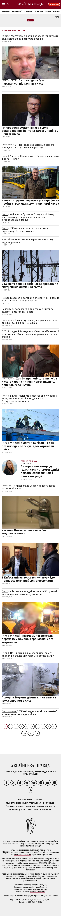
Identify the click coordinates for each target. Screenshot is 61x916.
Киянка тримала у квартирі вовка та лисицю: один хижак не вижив (29, 321)
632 (31, 733)
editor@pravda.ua (37, 891)
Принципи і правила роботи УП (40, 806)
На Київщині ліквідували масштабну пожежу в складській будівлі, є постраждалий (28, 654)
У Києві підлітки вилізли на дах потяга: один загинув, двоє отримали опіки (28, 446)
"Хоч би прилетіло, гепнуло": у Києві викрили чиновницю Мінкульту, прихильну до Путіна (29, 382)
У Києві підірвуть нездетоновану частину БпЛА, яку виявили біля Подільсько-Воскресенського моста (29, 398)
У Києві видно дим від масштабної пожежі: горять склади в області (29, 713)
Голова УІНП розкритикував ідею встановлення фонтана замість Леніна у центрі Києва (30, 131)
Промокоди (45, 810)
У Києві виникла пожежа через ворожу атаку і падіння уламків (28, 241)
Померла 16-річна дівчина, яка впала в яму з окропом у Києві (29, 699)
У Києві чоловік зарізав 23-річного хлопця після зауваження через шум (28, 146)
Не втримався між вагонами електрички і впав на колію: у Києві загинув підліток (30, 299)
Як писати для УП (17, 810)
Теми (57, 17)
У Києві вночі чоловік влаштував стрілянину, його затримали (25, 230)
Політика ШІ (48, 803)
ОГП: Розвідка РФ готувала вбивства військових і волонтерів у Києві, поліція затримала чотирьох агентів (30, 334)
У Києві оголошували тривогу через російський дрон (28, 487)
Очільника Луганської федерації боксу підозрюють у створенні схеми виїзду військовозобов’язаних (28, 217)
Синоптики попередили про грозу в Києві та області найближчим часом (27, 310)
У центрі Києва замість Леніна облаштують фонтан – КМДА (30, 157)
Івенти (48, 11)
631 (24, 733)
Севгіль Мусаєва (39, 887)
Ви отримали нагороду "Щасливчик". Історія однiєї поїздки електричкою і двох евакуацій (40, 471)
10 (54, 726)
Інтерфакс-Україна (22, 854)
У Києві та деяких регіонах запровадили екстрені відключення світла (30, 285)
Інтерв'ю (38, 11)
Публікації (16, 11)
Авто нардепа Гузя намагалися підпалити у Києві (23, 82)
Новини (6, 11)
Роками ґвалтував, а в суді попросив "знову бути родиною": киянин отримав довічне (30, 37)
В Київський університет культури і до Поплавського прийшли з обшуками (28, 579)
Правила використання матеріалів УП (23, 803)
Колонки (28, 11)
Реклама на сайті (26, 800)
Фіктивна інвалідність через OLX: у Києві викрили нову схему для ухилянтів (29, 593)
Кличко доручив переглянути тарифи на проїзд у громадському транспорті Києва (30, 202)
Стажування (32, 810)
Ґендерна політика (15, 806)
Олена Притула (40, 889)
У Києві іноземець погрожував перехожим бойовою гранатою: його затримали (27, 639)
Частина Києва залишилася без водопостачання (24, 531)
